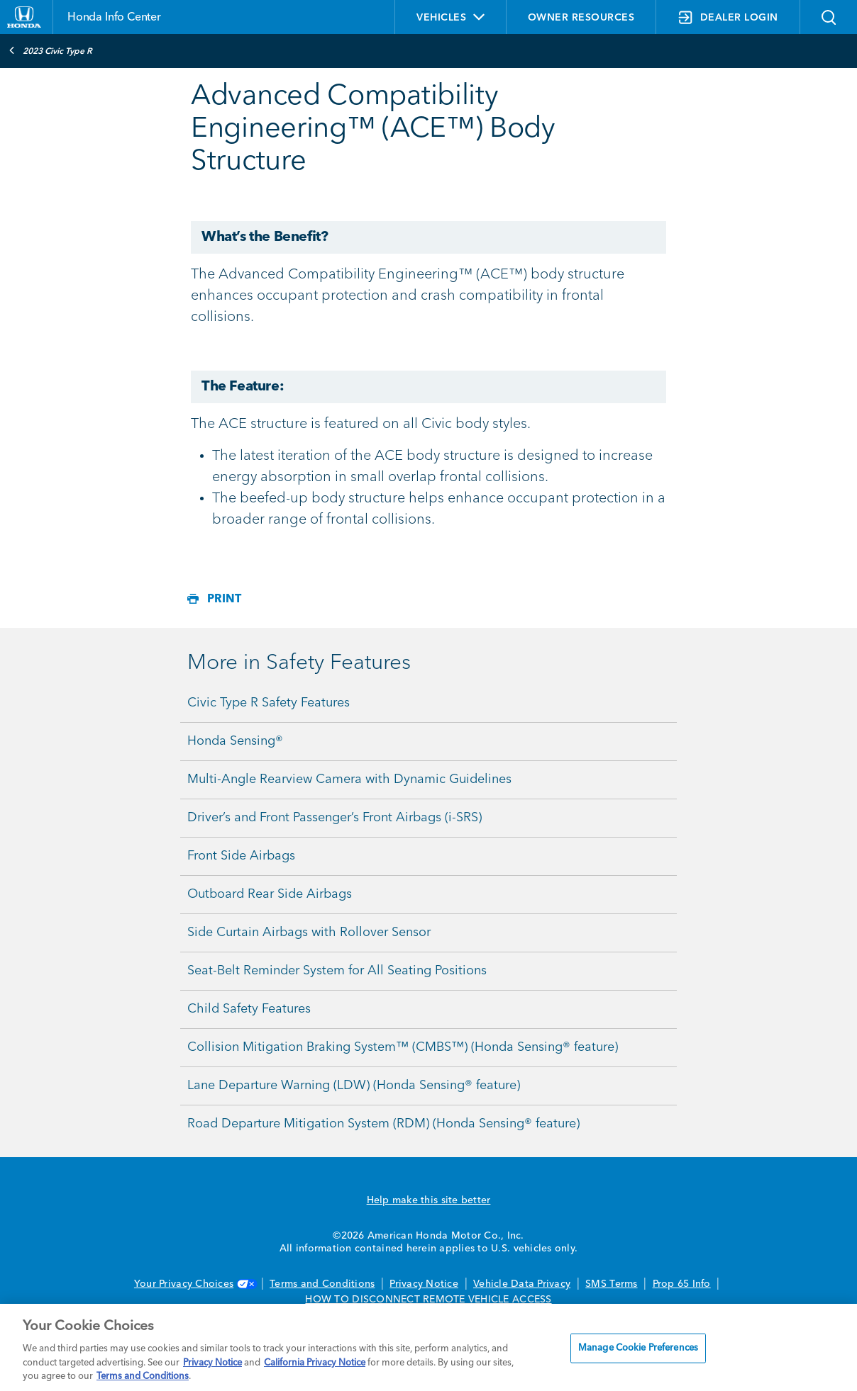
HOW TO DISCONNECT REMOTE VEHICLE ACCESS (428, 1300)
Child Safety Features (249, 1009)
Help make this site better (429, 1200)
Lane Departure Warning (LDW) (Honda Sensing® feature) (353, 1085)
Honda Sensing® (235, 741)
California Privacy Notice (314, 1363)
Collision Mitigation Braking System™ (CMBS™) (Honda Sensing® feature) (402, 1047)
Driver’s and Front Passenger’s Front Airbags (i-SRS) (334, 817)
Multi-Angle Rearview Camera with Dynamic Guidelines (349, 779)
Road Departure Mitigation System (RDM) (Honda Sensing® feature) (383, 1123)
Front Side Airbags (241, 856)
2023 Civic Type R (50, 50)
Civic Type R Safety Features (268, 703)
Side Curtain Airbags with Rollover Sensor (309, 932)
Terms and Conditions (322, 1284)
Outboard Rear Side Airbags (269, 894)
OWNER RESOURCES (581, 18)
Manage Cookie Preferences (638, 1348)
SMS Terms (611, 1284)
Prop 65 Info (682, 1284)
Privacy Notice (423, 1284)
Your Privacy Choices (194, 1284)
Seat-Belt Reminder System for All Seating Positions (337, 970)
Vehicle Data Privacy (521, 1284)
